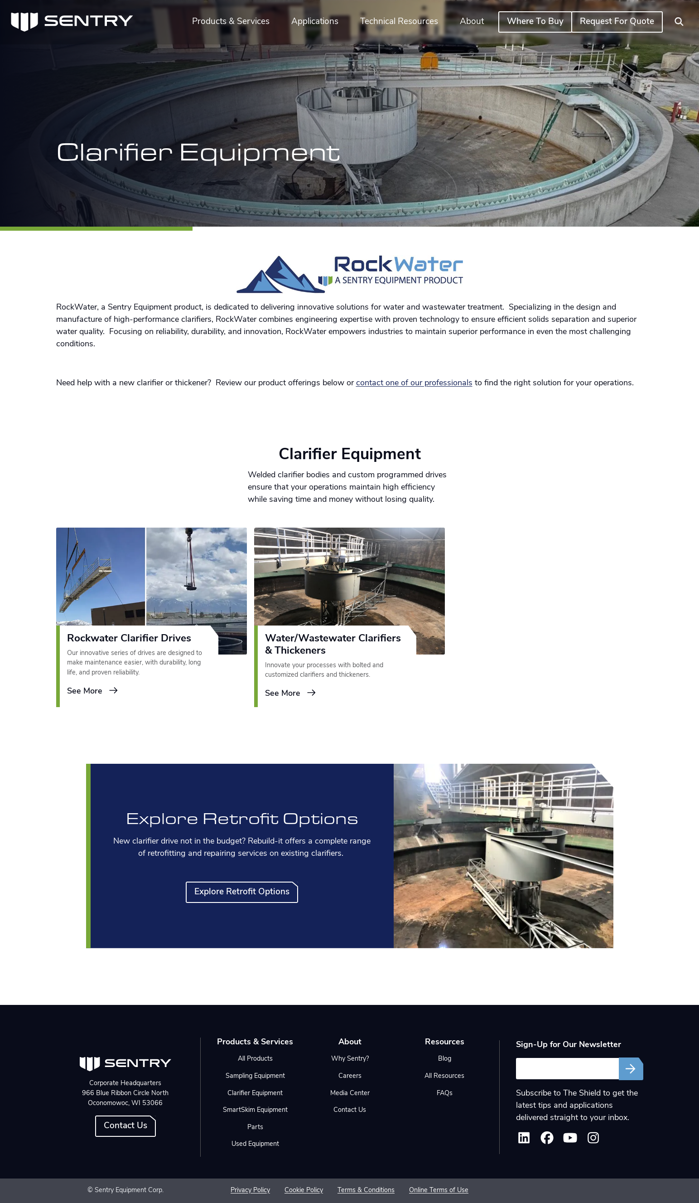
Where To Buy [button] (535, 22)
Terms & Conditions (366, 1190)
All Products (255, 1059)
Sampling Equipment (255, 1076)
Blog (444, 1059)
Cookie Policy (303, 1190)
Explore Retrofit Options (241, 892)
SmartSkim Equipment (255, 1110)
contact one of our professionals (414, 383)
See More (93, 690)
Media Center (350, 1093)
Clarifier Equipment (255, 1093)
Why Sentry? (350, 1059)
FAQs (445, 1093)
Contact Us (125, 1126)
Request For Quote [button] (617, 22)
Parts (255, 1127)
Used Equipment (255, 1144)
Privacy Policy (250, 1190)
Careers (350, 1076)
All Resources (444, 1076)
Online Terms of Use (438, 1190)
